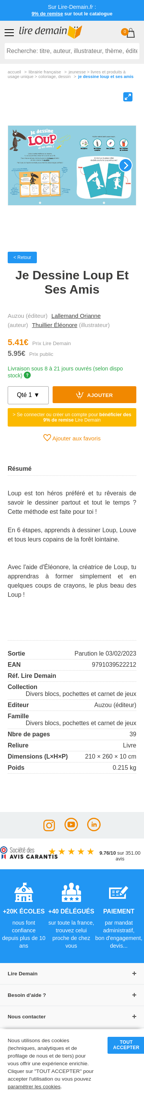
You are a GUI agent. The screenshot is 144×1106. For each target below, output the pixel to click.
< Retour (22, 257)
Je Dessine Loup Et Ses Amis (106, 76)
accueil (14, 72)
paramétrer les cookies (34, 1086)
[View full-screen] (127, 96)
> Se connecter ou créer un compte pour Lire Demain (72, 417)
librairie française (44, 72)
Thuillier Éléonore (54, 325)
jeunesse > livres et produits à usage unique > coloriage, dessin (67, 74)
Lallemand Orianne (76, 315)
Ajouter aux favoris (72, 438)
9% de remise (47, 14)
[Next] (125, 165)
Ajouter (94, 395)
